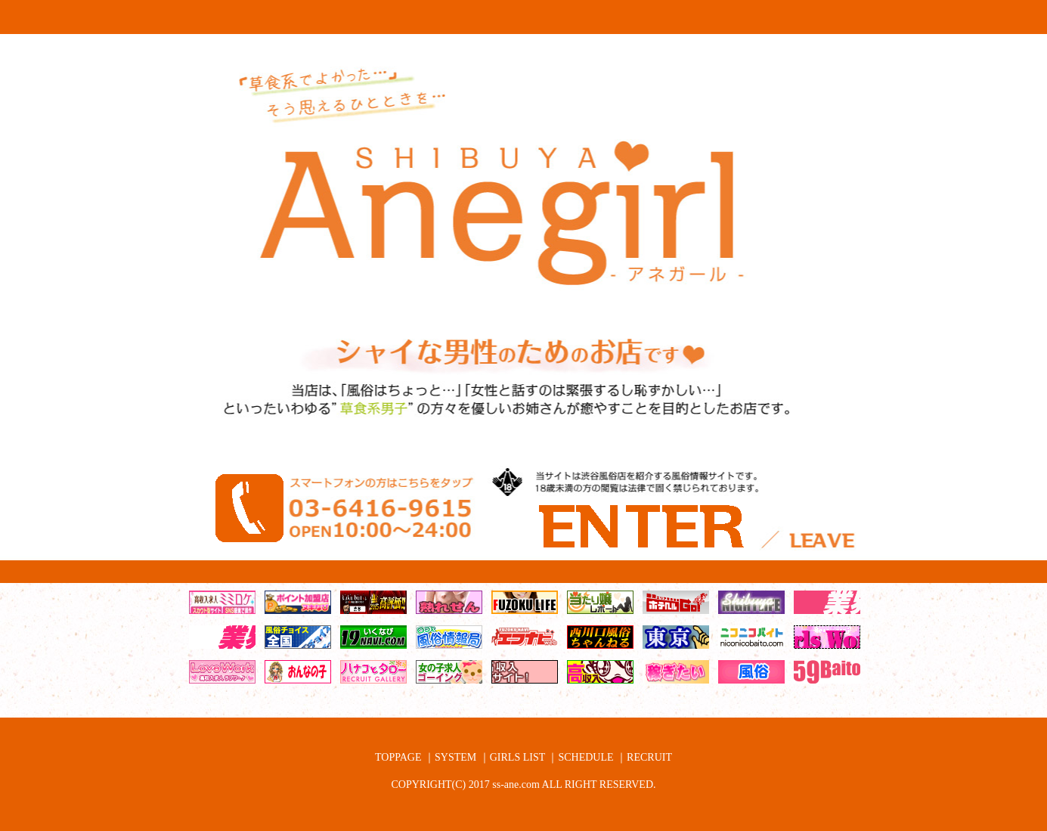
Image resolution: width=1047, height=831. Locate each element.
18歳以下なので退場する (821, 568)
